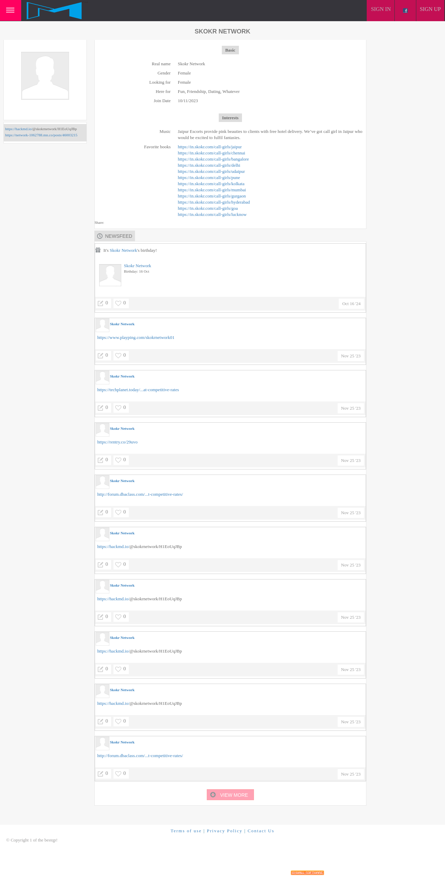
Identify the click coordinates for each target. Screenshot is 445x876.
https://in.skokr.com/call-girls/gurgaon (212, 196)
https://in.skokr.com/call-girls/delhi (209, 165)
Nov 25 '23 (351, 355)
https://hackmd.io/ (18, 129)
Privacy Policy (224, 830)
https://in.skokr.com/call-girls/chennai (211, 152)
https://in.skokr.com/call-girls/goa (208, 208)
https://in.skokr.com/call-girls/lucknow (212, 214)
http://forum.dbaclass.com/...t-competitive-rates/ (140, 494)
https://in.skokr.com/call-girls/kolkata (211, 183)
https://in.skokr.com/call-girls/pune (209, 177)
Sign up (430, 9)
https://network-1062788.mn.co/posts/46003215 (41, 135)
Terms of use (186, 830)
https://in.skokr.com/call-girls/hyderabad (214, 202)
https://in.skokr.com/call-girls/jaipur (210, 146)
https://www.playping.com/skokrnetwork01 (136, 337)
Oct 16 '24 (351, 303)
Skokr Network (123, 250)
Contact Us (261, 830)
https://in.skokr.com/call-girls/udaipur (211, 171)
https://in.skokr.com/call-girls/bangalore (213, 159)
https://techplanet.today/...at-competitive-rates (138, 389)
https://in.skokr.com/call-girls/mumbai (212, 189)
